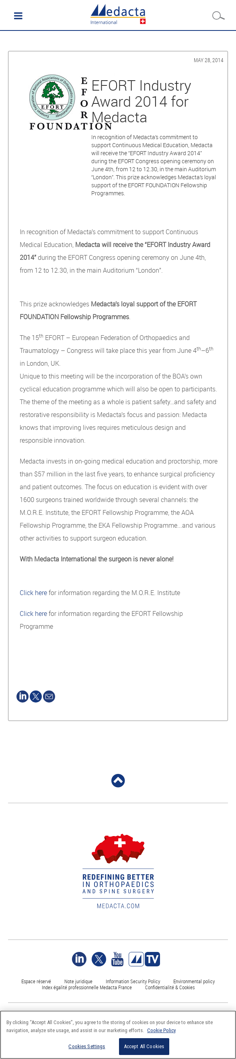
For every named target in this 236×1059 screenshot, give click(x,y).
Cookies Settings (86, 1046)
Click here (33, 592)
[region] (118, 1034)
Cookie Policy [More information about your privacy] (161, 1030)
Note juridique (78, 981)
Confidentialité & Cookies (170, 987)
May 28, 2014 (209, 60)
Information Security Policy (133, 981)
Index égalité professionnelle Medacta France (87, 987)
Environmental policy (194, 981)
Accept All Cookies (144, 1046)
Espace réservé (36, 981)
